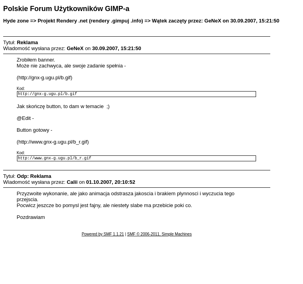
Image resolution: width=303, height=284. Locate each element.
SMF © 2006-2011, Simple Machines (159, 236)
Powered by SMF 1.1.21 (103, 236)
